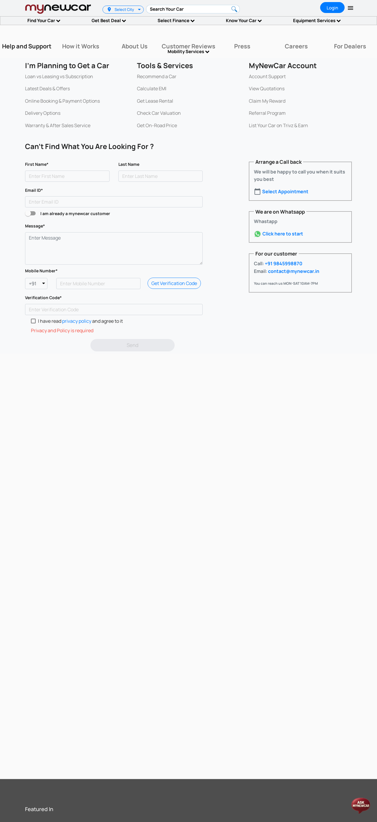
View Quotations (267, 88)
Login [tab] (332, 8)
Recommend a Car (156, 76)
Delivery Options (42, 113)
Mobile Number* (41, 271)
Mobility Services (188, 51)
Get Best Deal (109, 20)
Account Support (267, 76)
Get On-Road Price (157, 125)
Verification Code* (43, 297)
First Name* (37, 164)
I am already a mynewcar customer (75, 213)
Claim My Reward (267, 101)
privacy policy (77, 321)
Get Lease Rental (155, 101)
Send (132, 345)
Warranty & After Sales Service (57, 125)
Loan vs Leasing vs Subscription (59, 76)
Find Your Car (43, 20)
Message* (35, 226)
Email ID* (34, 190)
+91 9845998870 (283, 263)
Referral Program (267, 113)
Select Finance (176, 20)
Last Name (128, 164)
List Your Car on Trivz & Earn (278, 125)
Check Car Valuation (159, 113)
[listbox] (140, 9)
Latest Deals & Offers (47, 88)
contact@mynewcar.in (293, 271)
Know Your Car (244, 20)
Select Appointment (285, 191)
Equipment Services (317, 20)
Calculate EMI (151, 88)
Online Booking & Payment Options (62, 101)
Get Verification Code (174, 283)
